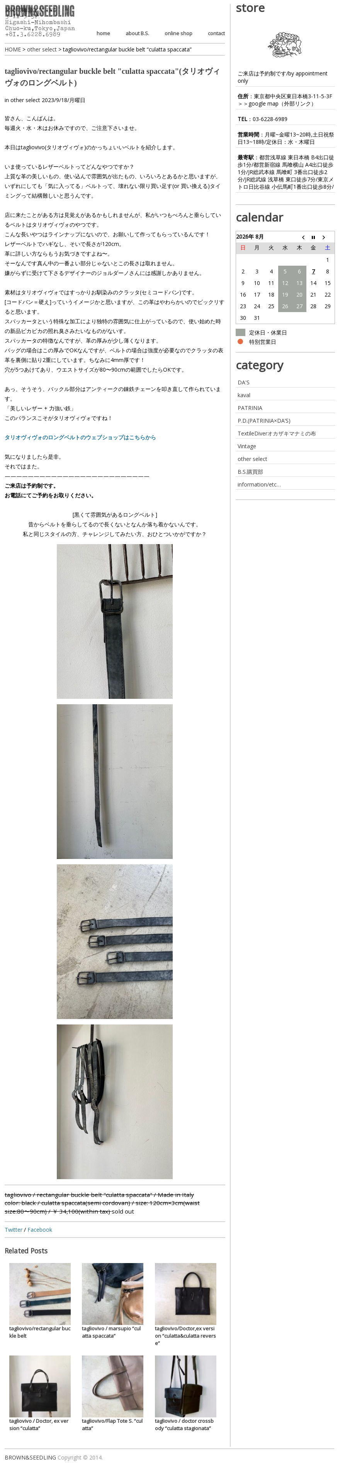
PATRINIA (250, 407)
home (103, 33)
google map (263, 103)
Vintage (247, 446)
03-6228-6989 (270, 119)
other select (25, 100)
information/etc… (259, 484)
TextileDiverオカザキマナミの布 (277, 433)
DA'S (244, 382)
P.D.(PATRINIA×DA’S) (264, 420)
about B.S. (137, 33)
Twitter (13, 1229)
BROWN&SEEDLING (30, 1457)
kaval (244, 395)
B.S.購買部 (250, 471)
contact (216, 33)
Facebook (39, 1229)
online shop (178, 33)
